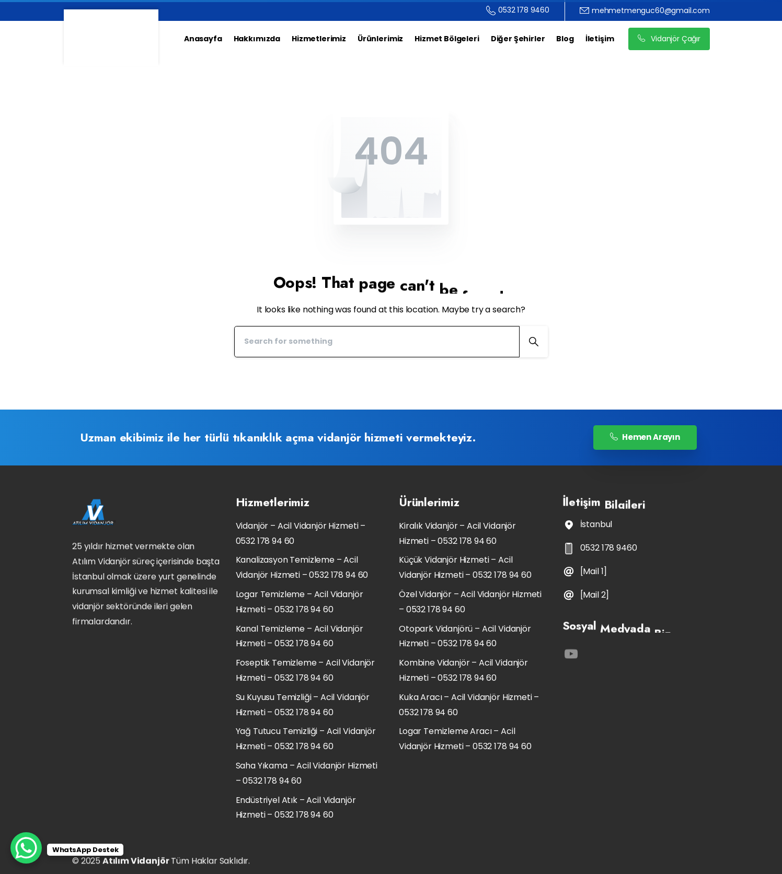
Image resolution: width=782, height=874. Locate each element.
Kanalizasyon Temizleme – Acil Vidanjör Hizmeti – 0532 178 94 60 (302, 567)
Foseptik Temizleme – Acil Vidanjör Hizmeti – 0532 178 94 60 (305, 670)
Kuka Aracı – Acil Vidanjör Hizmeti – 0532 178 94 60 (469, 704)
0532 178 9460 (517, 10)
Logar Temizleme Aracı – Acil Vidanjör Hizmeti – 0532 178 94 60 (465, 738)
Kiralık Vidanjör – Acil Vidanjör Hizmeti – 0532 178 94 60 (457, 533)
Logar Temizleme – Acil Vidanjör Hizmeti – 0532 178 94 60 (299, 601)
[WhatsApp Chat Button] (26, 848)
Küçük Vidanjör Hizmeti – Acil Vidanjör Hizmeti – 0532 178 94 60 (465, 567)
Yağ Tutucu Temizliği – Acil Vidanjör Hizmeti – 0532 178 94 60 (306, 738)
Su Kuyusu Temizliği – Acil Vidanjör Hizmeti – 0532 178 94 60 (303, 704)
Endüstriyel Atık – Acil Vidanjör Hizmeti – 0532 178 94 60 (296, 807)
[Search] (377, 341)
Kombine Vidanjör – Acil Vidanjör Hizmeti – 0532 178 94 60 (463, 670)
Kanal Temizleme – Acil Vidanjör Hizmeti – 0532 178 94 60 (299, 636)
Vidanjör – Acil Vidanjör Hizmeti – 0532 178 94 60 (301, 533)
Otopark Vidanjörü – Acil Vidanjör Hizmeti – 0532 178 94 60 (465, 636)
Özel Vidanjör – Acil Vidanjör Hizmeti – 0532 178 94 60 (470, 601)
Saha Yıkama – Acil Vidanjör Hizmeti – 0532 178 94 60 (306, 773)
